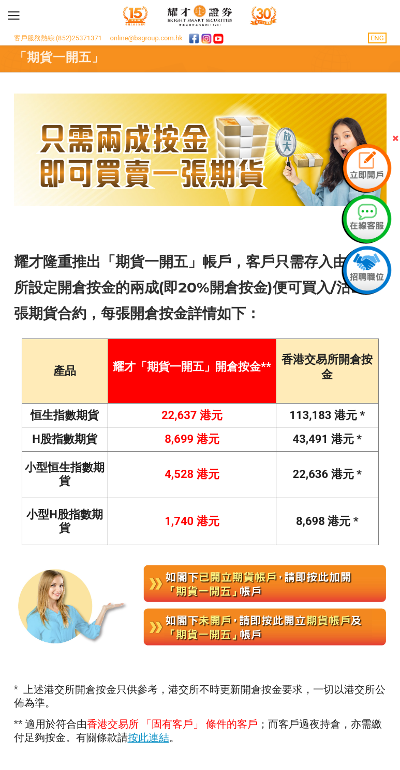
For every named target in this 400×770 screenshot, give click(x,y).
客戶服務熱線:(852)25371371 (58, 38)
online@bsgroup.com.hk (146, 38)
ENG (377, 38)
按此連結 (148, 737)
